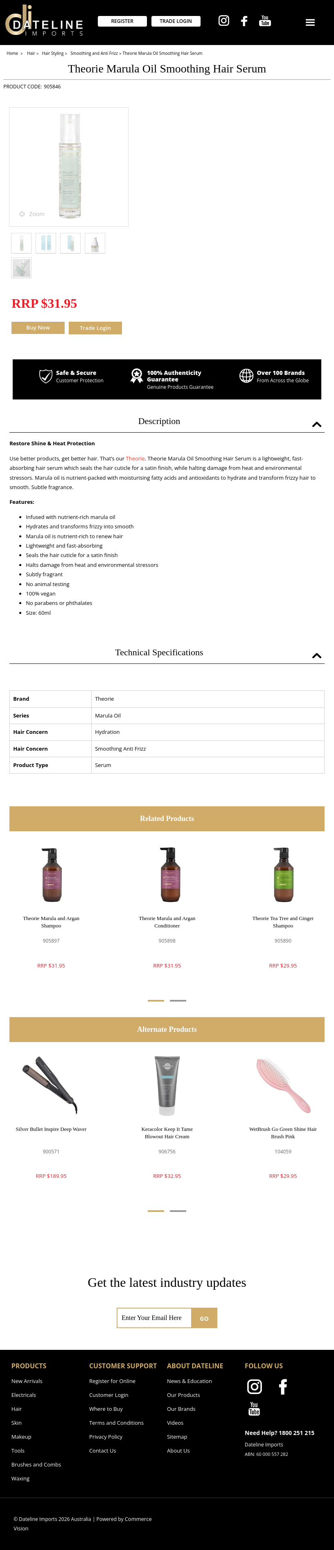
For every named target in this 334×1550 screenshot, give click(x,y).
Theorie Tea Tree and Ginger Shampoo (283, 922)
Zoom (37, 214)
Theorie (135, 458)
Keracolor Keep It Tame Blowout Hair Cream (167, 1132)
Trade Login (95, 328)
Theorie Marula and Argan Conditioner (167, 922)
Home (13, 53)
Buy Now (38, 327)
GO (204, 1318)
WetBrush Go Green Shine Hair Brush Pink (283, 1132)
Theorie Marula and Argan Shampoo (51, 922)
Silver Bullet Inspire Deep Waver (51, 1129)
